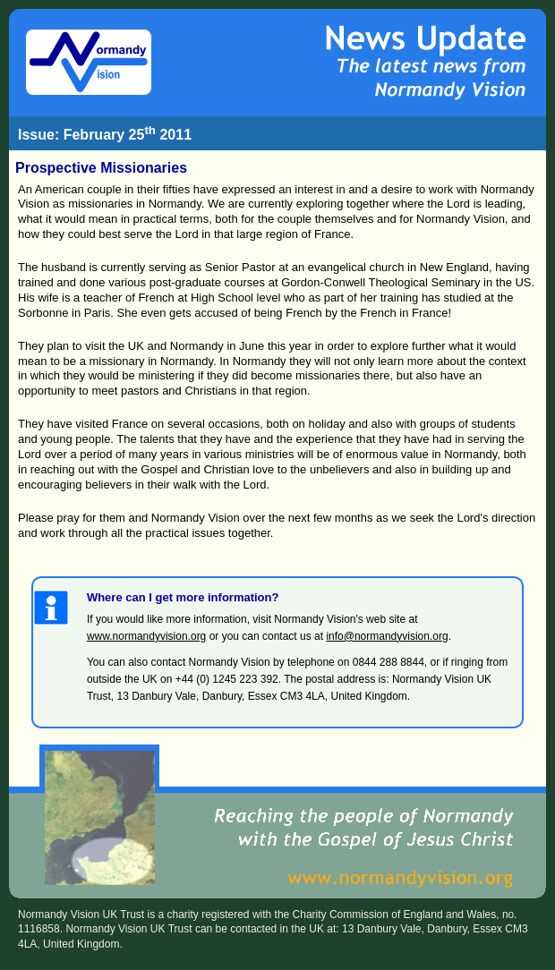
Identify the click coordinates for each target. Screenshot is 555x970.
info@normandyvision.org (387, 636)
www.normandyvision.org (146, 636)
